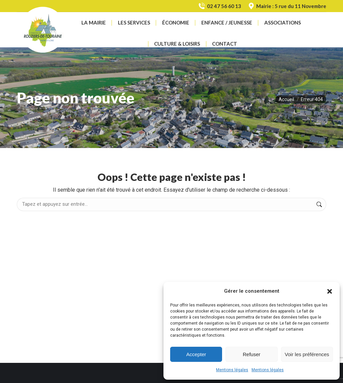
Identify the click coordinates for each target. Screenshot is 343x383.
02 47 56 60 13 (219, 6)
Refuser (252, 354)
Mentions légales (232, 370)
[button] (329, 291)
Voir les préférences (307, 354)
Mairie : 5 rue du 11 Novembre (287, 6)
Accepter (196, 354)
